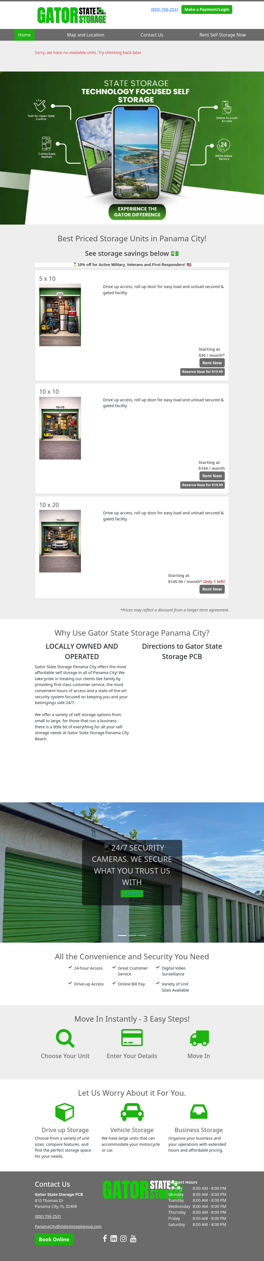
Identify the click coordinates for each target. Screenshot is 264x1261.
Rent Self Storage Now (222, 35)
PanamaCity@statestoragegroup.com (70, 1226)
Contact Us (151, 35)
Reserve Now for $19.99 (202, 371)
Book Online (54, 1239)
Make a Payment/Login (206, 9)
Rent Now (212, 362)
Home (24, 35)
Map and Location (86, 35)
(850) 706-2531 (165, 9)
